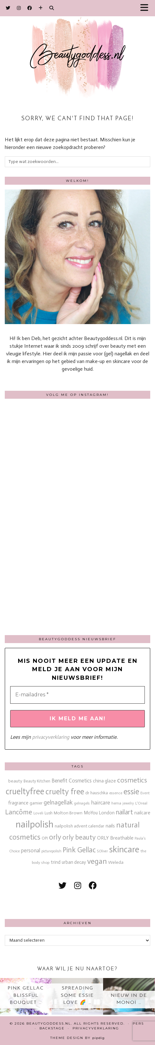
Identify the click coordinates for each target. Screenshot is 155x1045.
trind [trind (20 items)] (55, 862)
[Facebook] (29, 8)
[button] (146, 8)
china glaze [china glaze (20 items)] (104, 781)
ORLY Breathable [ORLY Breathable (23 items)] (115, 838)
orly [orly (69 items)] (55, 837)
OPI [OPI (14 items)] (45, 838)
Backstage (52, 1028)
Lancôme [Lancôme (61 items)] (18, 812)
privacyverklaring (50, 737)
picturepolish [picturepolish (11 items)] (51, 851)
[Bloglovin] (41, 8)
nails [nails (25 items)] (110, 826)
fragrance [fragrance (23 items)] (18, 803)
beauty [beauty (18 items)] (15, 781)
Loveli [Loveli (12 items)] (38, 813)
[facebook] (93, 886)
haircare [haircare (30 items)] (100, 802)
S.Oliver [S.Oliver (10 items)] (102, 851)
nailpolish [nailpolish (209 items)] (34, 824)
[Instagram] (19, 8)
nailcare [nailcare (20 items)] (142, 813)
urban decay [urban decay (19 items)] (74, 862)
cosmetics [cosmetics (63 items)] (132, 780)
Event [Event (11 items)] (145, 793)
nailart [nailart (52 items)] (124, 812)
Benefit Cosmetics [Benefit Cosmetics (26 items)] (72, 781)
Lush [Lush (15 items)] (49, 813)
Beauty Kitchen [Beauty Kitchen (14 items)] (37, 781)
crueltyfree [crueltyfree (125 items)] (25, 791)
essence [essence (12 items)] (115, 793)
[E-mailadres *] (77, 694)
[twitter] (63, 886)
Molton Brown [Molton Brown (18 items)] (68, 813)
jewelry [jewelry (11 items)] (128, 803)
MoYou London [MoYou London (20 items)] (99, 813)
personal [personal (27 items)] (30, 850)
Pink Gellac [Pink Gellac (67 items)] (79, 850)
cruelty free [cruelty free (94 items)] (65, 791)
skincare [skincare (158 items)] (124, 849)
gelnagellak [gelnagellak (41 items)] (58, 802)
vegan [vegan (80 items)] (97, 861)
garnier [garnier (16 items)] (36, 803)
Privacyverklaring (96, 1028)
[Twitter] (8, 8)
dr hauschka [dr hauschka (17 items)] (96, 793)
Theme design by (77, 1038)
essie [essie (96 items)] (131, 791)
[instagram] (77, 886)
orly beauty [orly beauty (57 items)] (79, 837)
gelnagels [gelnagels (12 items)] (82, 803)
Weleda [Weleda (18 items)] (115, 862)
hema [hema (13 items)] (116, 803)
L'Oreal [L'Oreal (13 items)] (141, 803)
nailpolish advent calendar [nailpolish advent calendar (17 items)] (79, 826)
